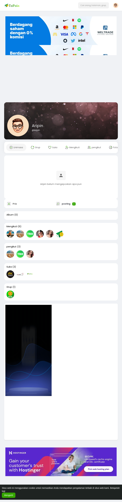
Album (10, 214)
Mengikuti (11, 226)
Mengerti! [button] (8, 495)
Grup (9, 287)
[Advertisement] (61, 77)
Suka (9, 267)
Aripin (37, 125)
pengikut (11, 246)
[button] (93, 5)
